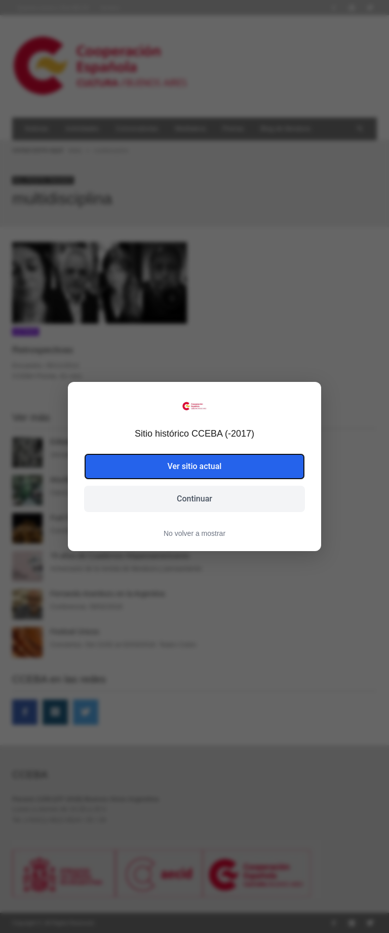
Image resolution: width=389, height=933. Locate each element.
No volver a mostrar (194, 533)
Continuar (194, 498)
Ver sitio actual (195, 466)
